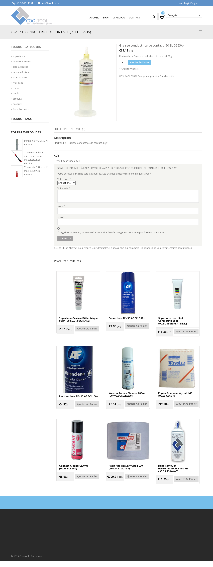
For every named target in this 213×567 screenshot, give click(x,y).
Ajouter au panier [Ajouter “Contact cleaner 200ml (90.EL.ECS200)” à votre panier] (78, 484)
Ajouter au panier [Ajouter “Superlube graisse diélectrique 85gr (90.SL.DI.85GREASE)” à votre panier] (78, 332)
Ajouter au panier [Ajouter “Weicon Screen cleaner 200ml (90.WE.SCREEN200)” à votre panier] (128, 409)
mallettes (18, 82)
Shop (106, 17)
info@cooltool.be (51, 3)
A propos (119, 17)
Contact (134, 17)
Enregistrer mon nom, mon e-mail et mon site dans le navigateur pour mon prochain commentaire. (110, 232)
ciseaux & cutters (22, 61)
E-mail (62, 217)
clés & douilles (20, 66)
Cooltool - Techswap (30, 562)
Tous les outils (167, 76)
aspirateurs (19, 56)
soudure (17, 104)
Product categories (26, 47)
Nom (61, 206)
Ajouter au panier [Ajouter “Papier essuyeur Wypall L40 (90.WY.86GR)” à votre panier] (177, 409)
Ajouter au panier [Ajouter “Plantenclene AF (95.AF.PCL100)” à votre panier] (78, 410)
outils (16, 93)
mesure (17, 88)
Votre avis (63, 188)
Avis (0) (80, 129)
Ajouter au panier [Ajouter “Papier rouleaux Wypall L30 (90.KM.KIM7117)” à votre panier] (128, 484)
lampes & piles (21, 72)
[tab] (64, 129)
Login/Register (192, 3)
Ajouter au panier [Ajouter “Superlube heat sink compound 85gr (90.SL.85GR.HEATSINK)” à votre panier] (177, 335)
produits (154, 76)
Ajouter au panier (139, 62)
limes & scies (20, 77)
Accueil (94, 17)
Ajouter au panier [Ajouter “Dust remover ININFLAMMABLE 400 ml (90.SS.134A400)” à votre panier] (177, 487)
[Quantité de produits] (122, 62)
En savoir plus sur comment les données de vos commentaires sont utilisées (150, 248)
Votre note (64, 179)
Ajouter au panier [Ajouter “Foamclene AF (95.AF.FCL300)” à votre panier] (128, 330)
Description (64, 129)
